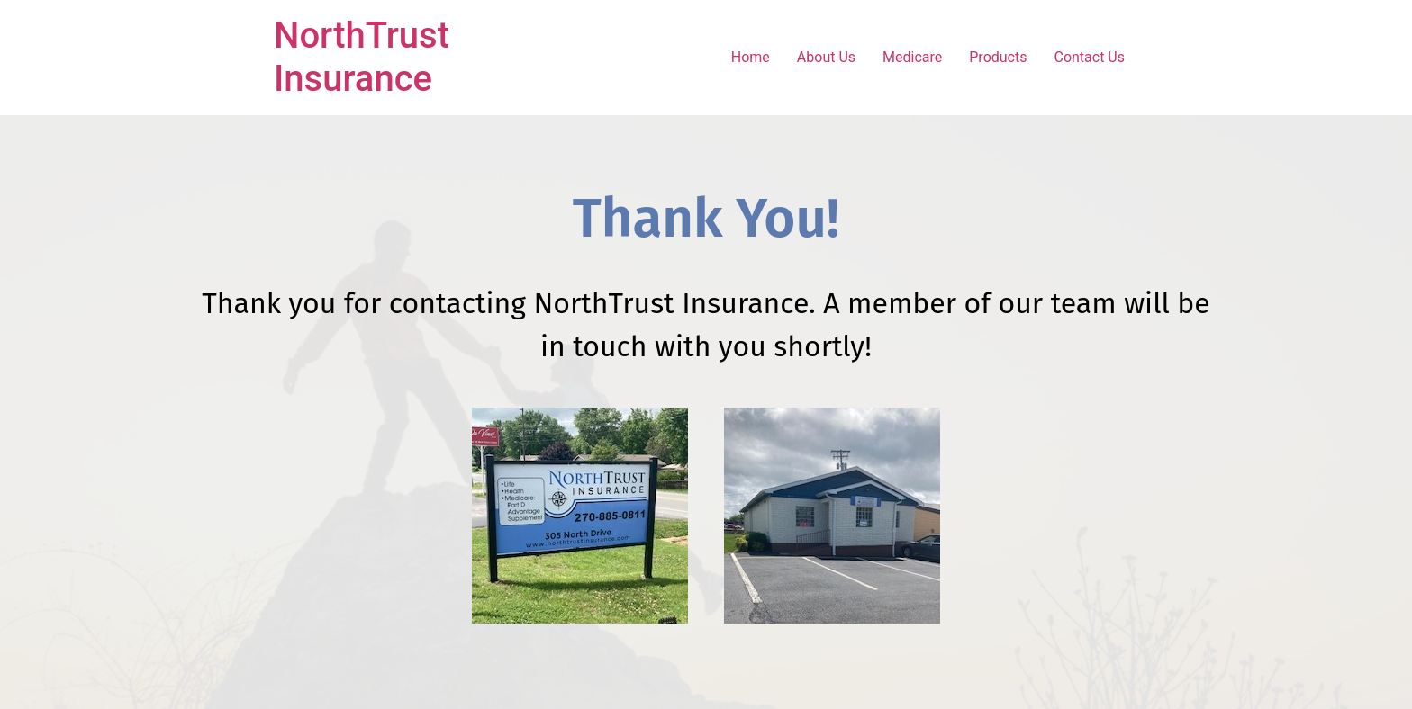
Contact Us (1089, 57)
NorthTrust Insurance (361, 57)
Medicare (912, 57)
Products (998, 57)
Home (750, 57)
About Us (826, 57)
